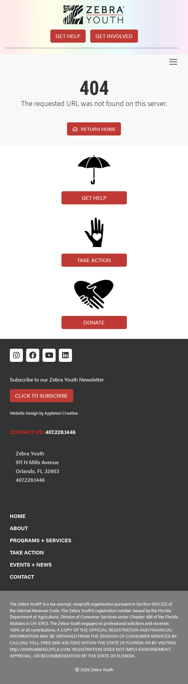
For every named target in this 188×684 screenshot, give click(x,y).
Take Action (94, 260)
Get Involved (114, 36)
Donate (94, 322)
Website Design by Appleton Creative (44, 413)
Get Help (68, 36)
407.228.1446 (60, 432)
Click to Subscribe (41, 395)
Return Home (94, 128)
